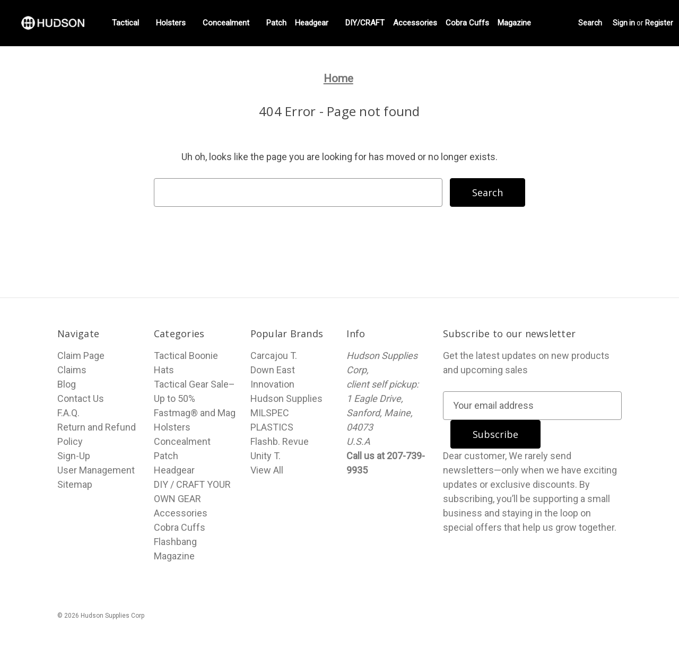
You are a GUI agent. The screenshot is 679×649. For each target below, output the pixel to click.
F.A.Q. (68, 412)
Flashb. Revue (279, 441)
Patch (276, 23)
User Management (96, 470)
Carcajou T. (273, 355)
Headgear (316, 23)
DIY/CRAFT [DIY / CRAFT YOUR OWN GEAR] (365, 23)
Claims (71, 369)
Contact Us (80, 398)
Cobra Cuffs (467, 23)
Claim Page (81, 355)
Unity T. (265, 455)
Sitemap (74, 484)
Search (590, 23)
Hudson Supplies (286, 398)
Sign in (624, 23)
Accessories (415, 23)
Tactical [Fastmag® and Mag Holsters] (129, 23)
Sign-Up (73, 455)
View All (266, 470)
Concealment (230, 23)
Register (659, 23)
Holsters (175, 23)
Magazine (518, 23)
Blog (66, 384)
